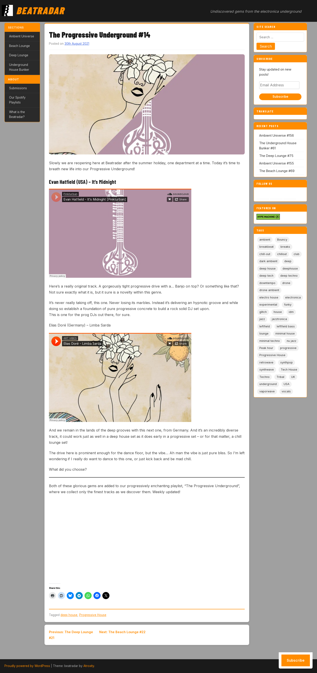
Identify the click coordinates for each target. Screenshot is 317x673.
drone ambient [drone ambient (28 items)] (269, 290)
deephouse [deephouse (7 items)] (290, 268)
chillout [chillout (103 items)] (282, 254)
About (13, 79)
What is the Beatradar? (17, 114)
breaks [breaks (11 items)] (285, 246)
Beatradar (40, 10)
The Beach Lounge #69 (277, 171)
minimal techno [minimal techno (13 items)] (269, 341)
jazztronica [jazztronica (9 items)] (279, 319)
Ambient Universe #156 (276, 135)
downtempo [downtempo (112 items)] (267, 283)
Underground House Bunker (19, 67)
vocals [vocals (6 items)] (286, 391)
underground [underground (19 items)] (268, 384)
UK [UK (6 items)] (293, 377)
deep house (69, 615)
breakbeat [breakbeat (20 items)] (266, 246)
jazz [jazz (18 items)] (262, 319)
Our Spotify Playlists (17, 100)
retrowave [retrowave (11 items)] (266, 362)
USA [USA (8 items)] (286, 384)
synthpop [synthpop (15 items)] (286, 362)
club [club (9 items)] (296, 254)
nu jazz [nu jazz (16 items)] (291, 341)
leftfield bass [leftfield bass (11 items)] (286, 326)
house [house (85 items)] (278, 312)
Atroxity (88, 666)
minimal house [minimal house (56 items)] (285, 333)
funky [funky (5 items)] (287, 304)
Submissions (18, 88)
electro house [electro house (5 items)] (268, 297)
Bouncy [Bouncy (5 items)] (282, 239)
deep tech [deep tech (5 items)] (266, 275)
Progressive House (92, 615)
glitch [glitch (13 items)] (263, 312)
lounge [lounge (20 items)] (264, 333)
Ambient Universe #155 (276, 163)
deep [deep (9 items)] (287, 261)
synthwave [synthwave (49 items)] (266, 369)
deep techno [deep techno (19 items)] (289, 275)
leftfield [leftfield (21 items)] (264, 326)
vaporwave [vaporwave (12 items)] (267, 391)
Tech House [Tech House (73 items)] (289, 369)
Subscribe (280, 96)
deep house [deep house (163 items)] (267, 268)
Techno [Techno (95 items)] (264, 377)
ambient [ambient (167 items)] (264, 239)
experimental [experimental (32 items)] (268, 304)
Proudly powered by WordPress (27, 666)
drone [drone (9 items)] (286, 283)
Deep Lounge (18, 55)
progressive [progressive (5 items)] (288, 348)
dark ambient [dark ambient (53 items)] (268, 261)
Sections (16, 27)
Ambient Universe (21, 36)
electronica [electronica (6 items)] (293, 297)
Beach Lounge (19, 46)
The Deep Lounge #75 (276, 156)
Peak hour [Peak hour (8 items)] (266, 348)
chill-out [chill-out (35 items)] (264, 254)
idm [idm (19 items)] (291, 312)
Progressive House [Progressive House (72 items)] (272, 355)
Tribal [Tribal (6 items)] (280, 377)
